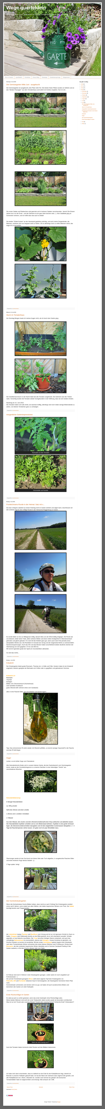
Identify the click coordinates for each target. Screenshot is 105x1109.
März (83, 123)
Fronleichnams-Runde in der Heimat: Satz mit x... (25, 504)
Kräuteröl (9, 663)
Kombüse (27, 77)
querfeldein (19, 77)
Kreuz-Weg (36, 77)
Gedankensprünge (55, 77)
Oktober (84, 95)
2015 (82, 89)
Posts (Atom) (14, 1089)
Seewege (44, 77)
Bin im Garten (9, 77)
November (84, 93)
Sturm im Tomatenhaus (15, 315)
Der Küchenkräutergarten (16, 901)
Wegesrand (66, 77)
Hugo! (8, 758)
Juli (83, 100)
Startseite (41, 1087)
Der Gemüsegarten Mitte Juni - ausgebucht (23, 85)
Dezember (84, 91)
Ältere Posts (71, 1087)
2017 (82, 86)
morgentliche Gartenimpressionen (19, 415)
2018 (82, 84)
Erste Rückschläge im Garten (17, 995)
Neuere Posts (10, 1087)
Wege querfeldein (26, 7)
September (84, 96)
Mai (83, 121)
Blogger (58, 1101)
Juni (83, 102)
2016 (82, 87)
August (83, 98)
